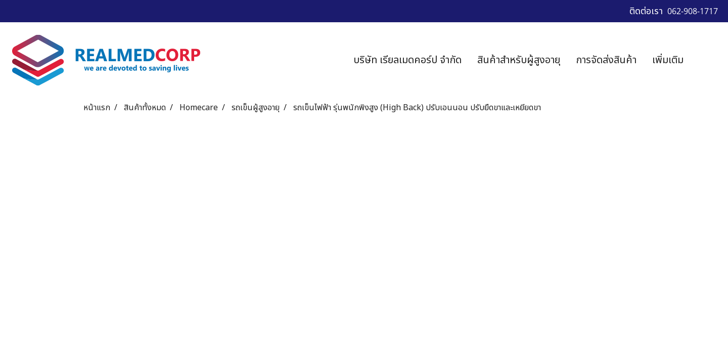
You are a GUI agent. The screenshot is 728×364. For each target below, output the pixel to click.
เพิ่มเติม (668, 60)
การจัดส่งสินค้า (606, 60)
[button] (706, 60)
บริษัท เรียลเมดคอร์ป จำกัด (407, 60)
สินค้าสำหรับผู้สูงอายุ (518, 60)
